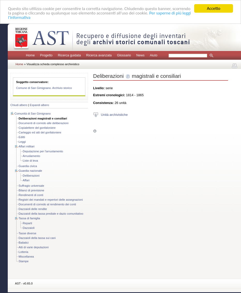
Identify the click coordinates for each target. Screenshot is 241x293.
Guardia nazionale (30, 170)
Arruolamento (31, 155)
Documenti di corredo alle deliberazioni (44, 123)
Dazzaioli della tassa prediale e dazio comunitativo (51, 213)
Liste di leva (30, 160)
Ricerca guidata (69, 55)
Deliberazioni (31, 175)
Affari (26, 180)
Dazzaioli (28, 227)
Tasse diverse (27, 233)
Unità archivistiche (114, 114)
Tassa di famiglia (29, 218)
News (140, 55)
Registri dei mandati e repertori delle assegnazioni (51, 199)
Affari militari (26, 146)
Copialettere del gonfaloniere (37, 127)
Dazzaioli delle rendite (33, 209)
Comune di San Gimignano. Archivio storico (44, 87)
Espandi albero (39, 105)
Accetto (213, 8)
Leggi (22, 141)
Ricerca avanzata (99, 55)
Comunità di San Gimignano (32, 113)
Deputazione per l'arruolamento (43, 151)
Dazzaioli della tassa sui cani (37, 237)
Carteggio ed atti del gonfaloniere (40, 132)
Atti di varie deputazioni (34, 247)
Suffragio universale (31, 185)
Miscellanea (26, 256)
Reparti (27, 223)
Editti (22, 137)
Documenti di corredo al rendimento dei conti (47, 204)
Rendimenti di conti (31, 195)
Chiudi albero (18, 105)
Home (30, 55)
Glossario (124, 55)
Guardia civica (28, 166)
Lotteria (23, 251)
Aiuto (153, 55)
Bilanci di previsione (31, 190)
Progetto (46, 55)
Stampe (24, 261)
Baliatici (24, 242)
